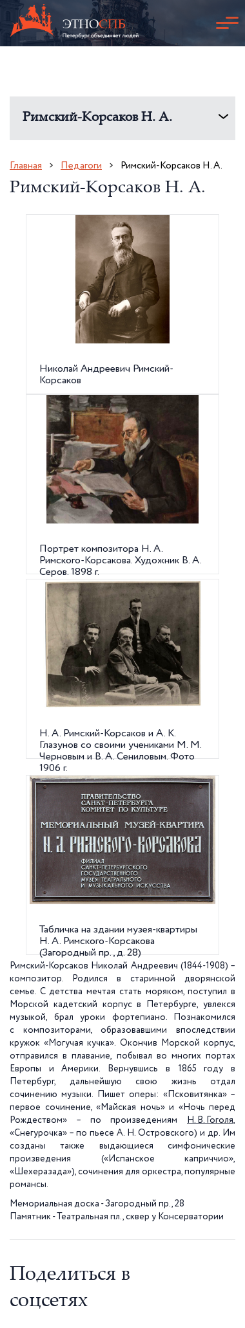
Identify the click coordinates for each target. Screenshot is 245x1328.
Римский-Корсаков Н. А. (97, 118)
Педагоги (81, 165)
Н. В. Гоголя (210, 1120)
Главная (26, 165)
